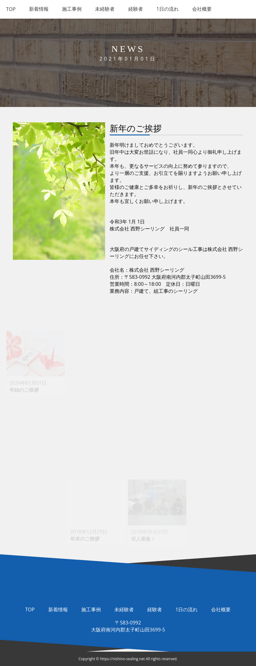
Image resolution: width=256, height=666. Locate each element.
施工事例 (91, 609)
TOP (30, 609)
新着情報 (58, 609)
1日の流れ (186, 609)
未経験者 (124, 609)
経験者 (154, 609)
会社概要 (221, 609)
